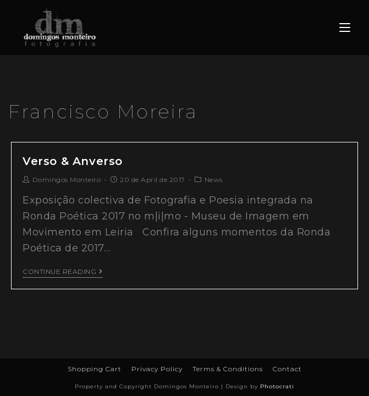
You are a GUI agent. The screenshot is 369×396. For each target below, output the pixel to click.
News (214, 179)
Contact (287, 369)
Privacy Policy (157, 369)
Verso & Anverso (73, 161)
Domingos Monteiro (66, 179)
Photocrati (277, 386)
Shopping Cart (95, 369)
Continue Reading (63, 272)
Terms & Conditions (227, 369)
